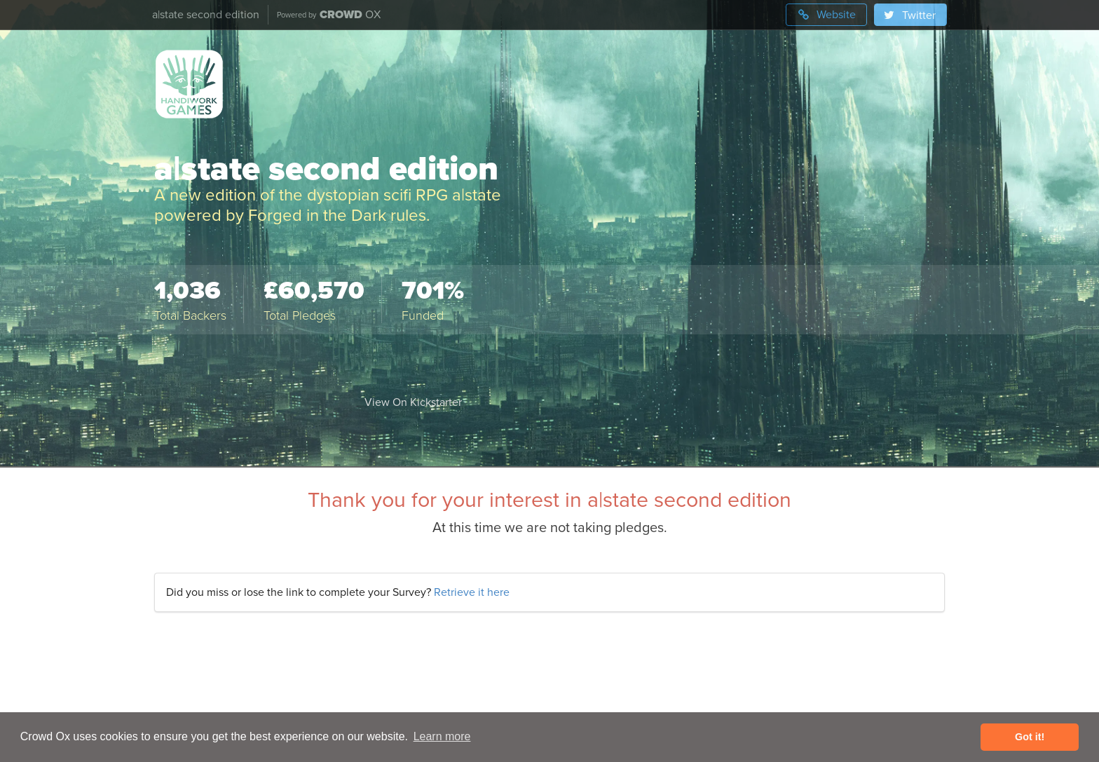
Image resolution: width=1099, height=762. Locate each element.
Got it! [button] (1029, 736)
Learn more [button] (442, 736)
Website (826, 15)
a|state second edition (205, 15)
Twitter (909, 15)
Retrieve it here (472, 592)
